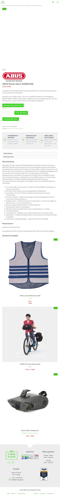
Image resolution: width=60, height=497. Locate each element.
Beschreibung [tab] (8, 152)
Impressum (43, 492)
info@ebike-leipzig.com (17, 478)
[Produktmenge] (8, 112)
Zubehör (8, 5)
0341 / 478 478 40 (17, 476)
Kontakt (36, 492)
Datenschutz (50, 492)
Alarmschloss (21, 5)
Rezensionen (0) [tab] (8, 156)
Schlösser (13, 5)
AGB (8, 492)
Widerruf (13, 492)
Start (3, 5)
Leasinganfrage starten (10, 118)
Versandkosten (21, 492)
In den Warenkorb (21, 112)
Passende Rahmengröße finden (13, 104)
